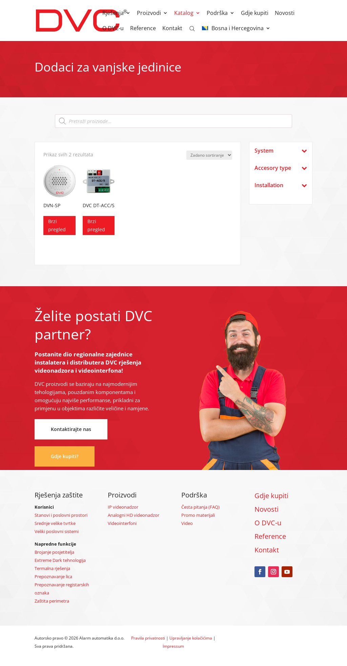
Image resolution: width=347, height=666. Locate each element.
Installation (280, 185)
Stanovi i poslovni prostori (61, 515)
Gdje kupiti (254, 14)
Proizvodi (149, 14)
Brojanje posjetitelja (54, 552)
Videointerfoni (122, 523)
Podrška (217, 14)
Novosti (284, 14)
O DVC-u (113, 29)
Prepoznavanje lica (53, 576)
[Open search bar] (192, 28)
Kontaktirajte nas (71, 429)
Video (187, 523)
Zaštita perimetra (52, 601)
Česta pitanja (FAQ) (200, 507)
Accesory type (280, 168)
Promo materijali (198, 515)
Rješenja (113, 14)
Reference (143, 29)
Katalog (183, 14)
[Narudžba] (209, 155)
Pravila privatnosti (148, 638)
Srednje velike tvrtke (55, 523)
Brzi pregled (57, 225)
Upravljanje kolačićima (190, 638)
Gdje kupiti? (64, 456)
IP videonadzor (123, 507)
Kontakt (172, 29)
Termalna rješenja (52, 568)
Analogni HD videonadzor (133, 515)
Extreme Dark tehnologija (60, 560)
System (280, 150)
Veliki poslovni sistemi (57, 531)
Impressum (173, 646)
